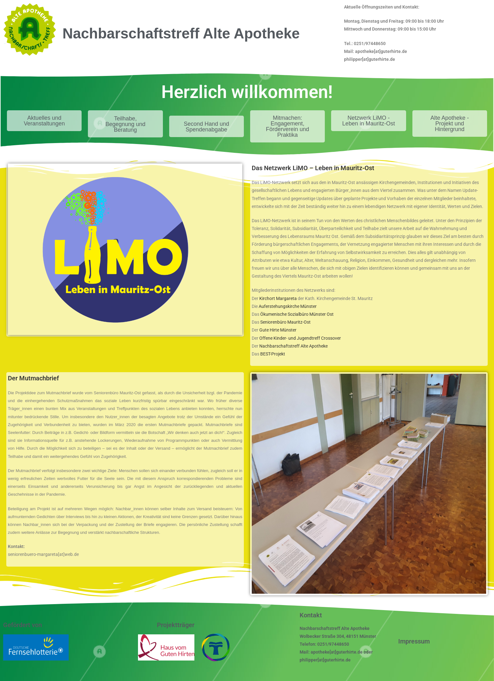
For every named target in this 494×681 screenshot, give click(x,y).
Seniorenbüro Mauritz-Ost (285, 322)
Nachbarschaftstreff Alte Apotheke (293, 346)
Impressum (414, 641)
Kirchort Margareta (278, 298)
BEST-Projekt (272, 353)
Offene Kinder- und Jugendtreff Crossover (300, 338)
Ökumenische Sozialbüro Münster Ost (297, 314)
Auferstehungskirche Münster (288, 306)
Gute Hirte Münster (277, 329)
